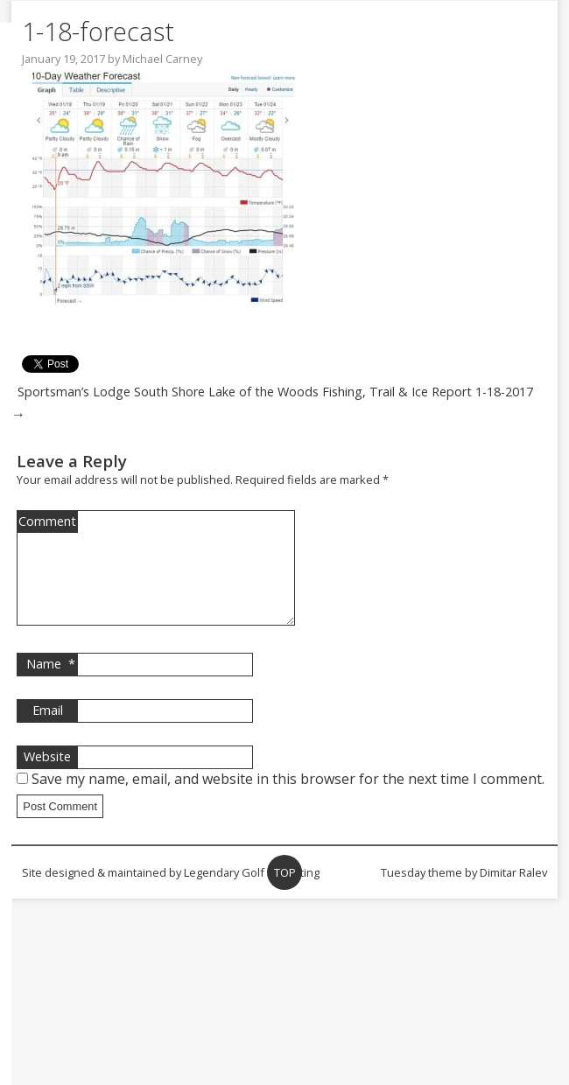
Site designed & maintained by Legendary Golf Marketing (171, 893)
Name (50, 685)
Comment (47, 521)
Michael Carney (162, 58)
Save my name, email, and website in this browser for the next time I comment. (288, 799)
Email (47, 731)
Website (47, 777)
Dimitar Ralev (513, 893)
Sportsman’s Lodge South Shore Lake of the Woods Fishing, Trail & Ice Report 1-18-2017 (275, 391)
